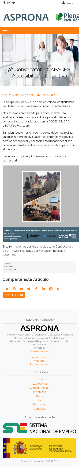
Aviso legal (39, 361)
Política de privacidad (39, 357)
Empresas (39, 392)
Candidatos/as (39, 387)
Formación (39, 404)
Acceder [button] (68, 3)
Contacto (39, 408)
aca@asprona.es (39, 351)
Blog (39, 400)
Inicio (39, 379)
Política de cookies (39, 364)
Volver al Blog (14, 294)
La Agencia (39, 383)
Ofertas (39, 396)
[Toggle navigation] (4, 30)
